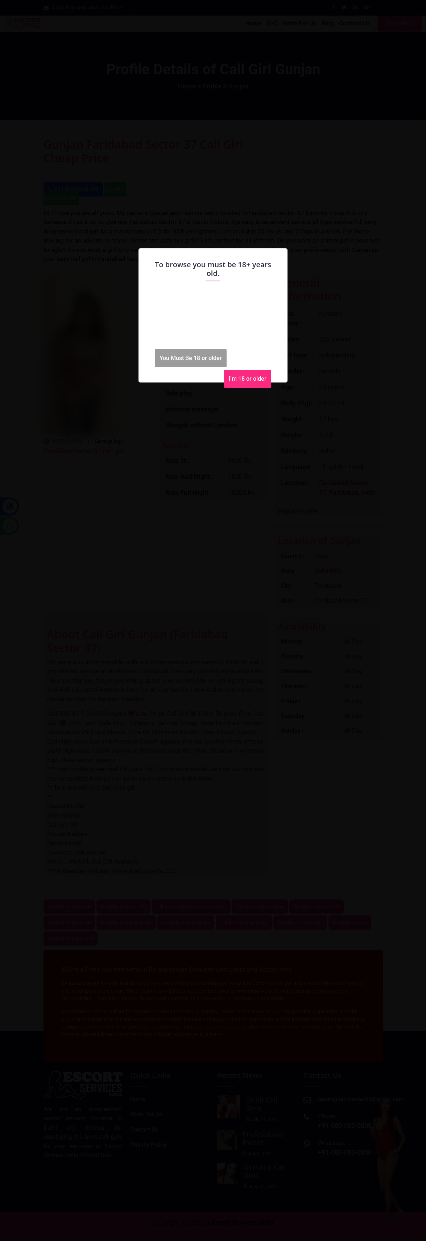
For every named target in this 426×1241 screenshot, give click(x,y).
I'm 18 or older (247, 378)
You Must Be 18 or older (191, 358)
